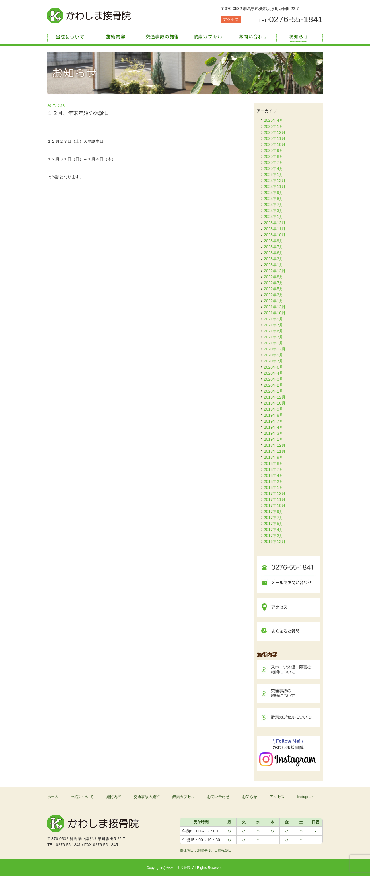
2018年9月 (273, 457)
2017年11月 (274, 499)
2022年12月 (274, 271)
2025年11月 (274, 138)
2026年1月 (273, 126)
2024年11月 (274, 186)
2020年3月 (273, 379)
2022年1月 (273, 301)
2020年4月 (273, 373)
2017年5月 (273, 523)
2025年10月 (274, 144)
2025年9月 (273, 150)
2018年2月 (273, 481)
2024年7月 (273, 204)
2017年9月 (273, 511)
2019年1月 (273, 439)
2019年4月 (273, 427)
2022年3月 (273, 295)
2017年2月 (273, 535)
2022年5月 (273, 289)
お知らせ (300, 36)
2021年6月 (273, 331)
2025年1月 (273, 174)
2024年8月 (273, 198)
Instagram (305, 797)
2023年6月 (273, 252)
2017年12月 (274, 493)
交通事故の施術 (162, 36)
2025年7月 (273, 162)
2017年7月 (273, 517)
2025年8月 (273, 156)
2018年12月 (274, 445)
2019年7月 (273, 421)
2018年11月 (274, 451)
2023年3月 (273, 258)
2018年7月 (273, 469)
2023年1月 (273, 264)
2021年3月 (273, 337)
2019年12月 (274, 397)
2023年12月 (274, 222)
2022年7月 (273, 283)
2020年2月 (273, 385)
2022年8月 (273, 277)
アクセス (231, 19)
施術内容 (116, 36)
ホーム (53, 797)
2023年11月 (274, 228)
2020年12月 (274, 349)
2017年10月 (274, 505)
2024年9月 (273, 192)
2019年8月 (273, 415)
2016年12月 (274, 541)
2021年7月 (273, 325)
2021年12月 (274, 307)
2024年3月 (273, 210)
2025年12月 (274, 132)
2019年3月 (273, 433)
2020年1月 (273, 391)
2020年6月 (273, 367)
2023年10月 (274, 234)
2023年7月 (273, 246)
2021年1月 (273, 343)
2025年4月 (273, 168)
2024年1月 (273, 216)
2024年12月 (274, 180)
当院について (70, 36)
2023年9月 (273, 240)
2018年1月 (273, 487)
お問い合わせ (254, 36)
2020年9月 (273, 355)
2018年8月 (273, 463)
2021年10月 (274, 313)
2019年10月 (274, 403)
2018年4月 (273, 475)
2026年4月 (273, 120)
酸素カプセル (208, 36)
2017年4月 (273, 529)
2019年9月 (273, 409)
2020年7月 (273, 361)
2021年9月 (273, 319)
